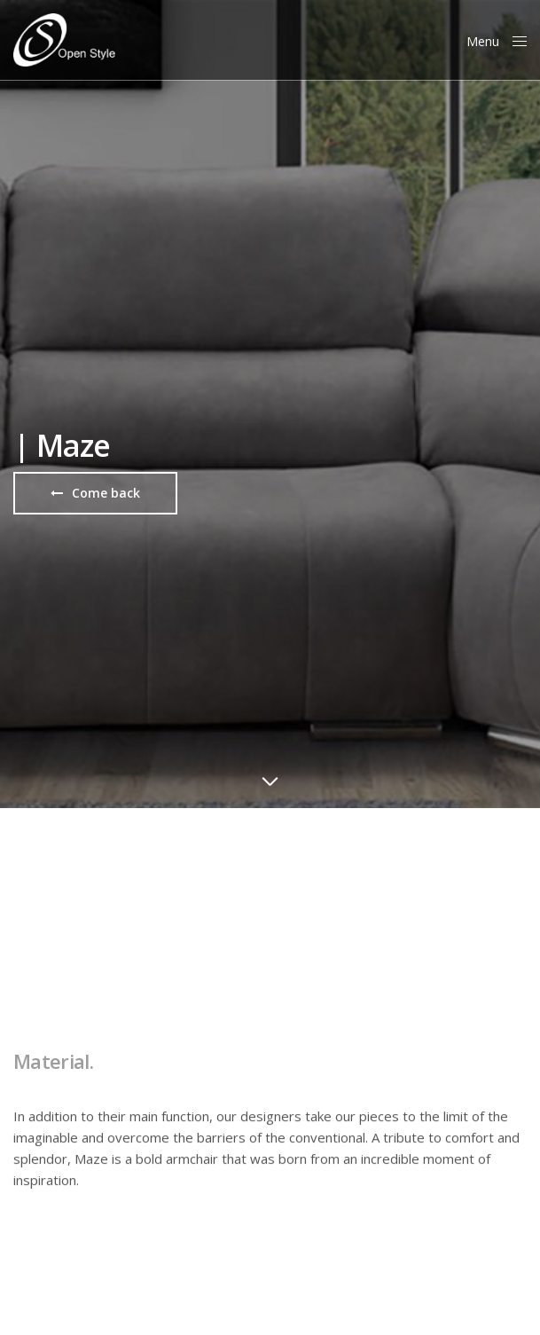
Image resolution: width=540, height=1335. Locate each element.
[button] (95, 493)
